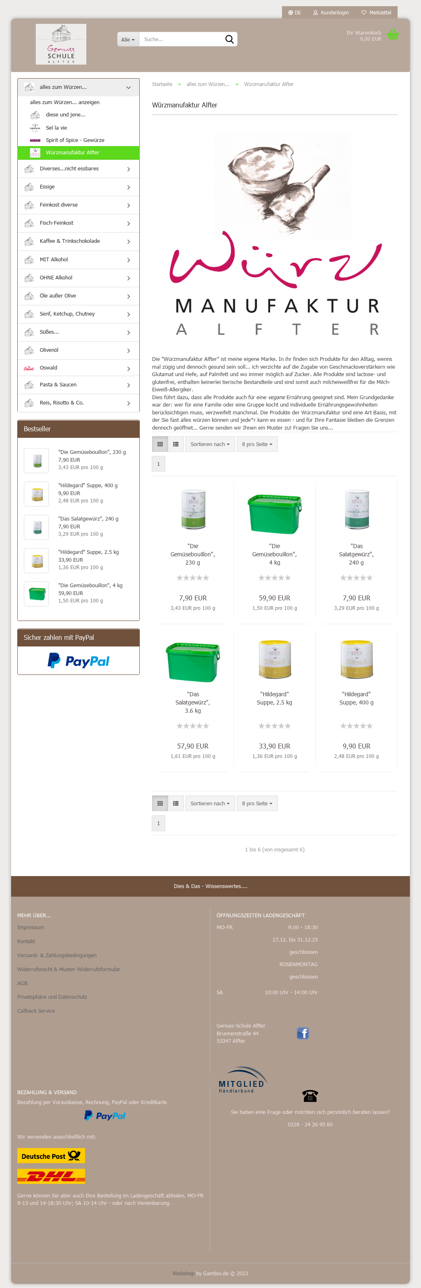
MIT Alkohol (46, 264)
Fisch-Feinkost (48, 227)
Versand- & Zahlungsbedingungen (57, 959)
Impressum (30, 931)
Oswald (40, 372)
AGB (22, 987)
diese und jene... (58, 119)
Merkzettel (376, 12)
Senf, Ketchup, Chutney (59, 318)
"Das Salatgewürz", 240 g (356, 558)
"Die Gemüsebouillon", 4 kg (274, 558)
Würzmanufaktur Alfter (64, 157)
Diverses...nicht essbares (61, 173)
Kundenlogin (331, 12)
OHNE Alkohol (48, 282)
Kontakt (26, 945)
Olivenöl (41, 354)
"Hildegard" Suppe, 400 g (357, 702)
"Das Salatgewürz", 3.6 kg (193, 706)
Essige (39, 191)
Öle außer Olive (50, 300)
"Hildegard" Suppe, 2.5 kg (274, 702)
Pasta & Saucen (50, 389)
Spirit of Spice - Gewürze (67, 144)
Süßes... (41, 336)
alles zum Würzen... (55, 91)
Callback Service (36, 1014)
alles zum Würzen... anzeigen (64, 106)
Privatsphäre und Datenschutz (52, 1001)
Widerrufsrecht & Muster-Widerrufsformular (68, 973)
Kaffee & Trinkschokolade (62, 246)
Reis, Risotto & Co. (54, 407)
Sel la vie (48, 132)
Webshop (183, 1277)
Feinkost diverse (51, 209)
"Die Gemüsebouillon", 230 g (193, 558)
